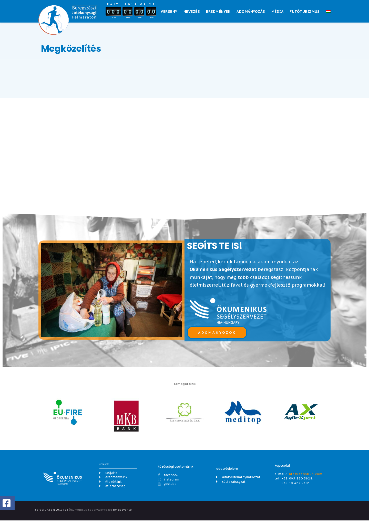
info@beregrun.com (305, 476)
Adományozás (251, 11)
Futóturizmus (305, 11)
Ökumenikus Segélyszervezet (90, 511)
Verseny (169, 11)
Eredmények (218, 11)
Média (277, 11)
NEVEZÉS (191, 11)
